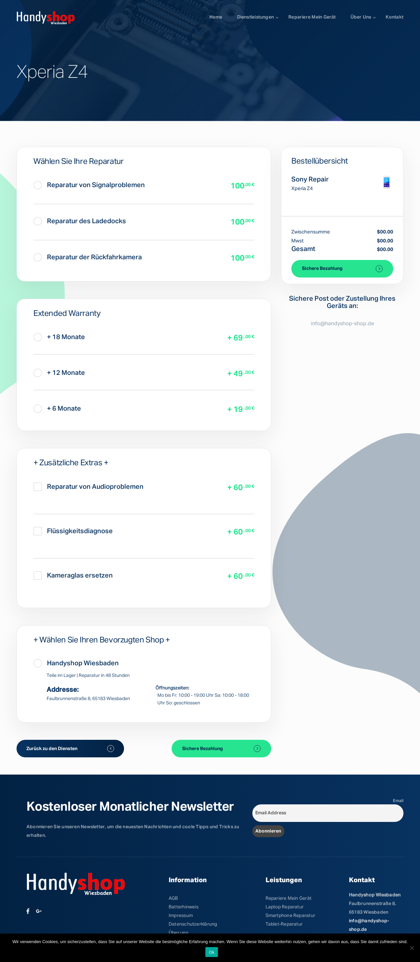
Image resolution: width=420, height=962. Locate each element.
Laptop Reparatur (285, 907)
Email (398, 801)
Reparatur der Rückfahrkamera (87, 257)
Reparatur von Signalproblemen (89, 185)
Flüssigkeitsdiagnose (73, 531)
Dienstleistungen (255, 17)
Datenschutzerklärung (193, 924)
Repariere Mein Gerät (289, 898)
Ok (211, 952)
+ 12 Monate (59, 373)
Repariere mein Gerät (312, 17)
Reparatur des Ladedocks (79, 221)
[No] (411, 947)
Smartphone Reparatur (290, 915)
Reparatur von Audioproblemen (88, 486)
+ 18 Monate (59, 337)
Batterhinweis (183, 907)
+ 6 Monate (57, 408)
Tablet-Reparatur (284, 924)
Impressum (181, 915)
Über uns (361, 17)
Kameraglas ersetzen (73, 575)
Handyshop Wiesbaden (76, 663)
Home (216, 17)
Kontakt (394, 17)
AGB (173, 898)
